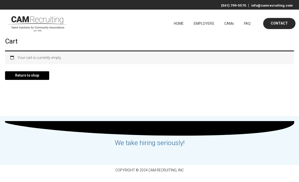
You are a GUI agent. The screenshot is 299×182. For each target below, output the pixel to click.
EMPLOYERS (204, 23)
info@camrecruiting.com (271, 5)
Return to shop (27, 76)
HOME (179, 23)
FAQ (247, 23)
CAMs (229, 23)
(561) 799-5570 (232, 5)
